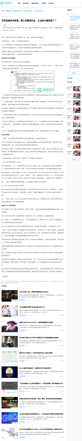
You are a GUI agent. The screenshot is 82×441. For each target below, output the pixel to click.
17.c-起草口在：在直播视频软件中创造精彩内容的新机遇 (75, 27)
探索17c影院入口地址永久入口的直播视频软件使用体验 (75, 18)
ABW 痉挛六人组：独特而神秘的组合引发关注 (33, 292)
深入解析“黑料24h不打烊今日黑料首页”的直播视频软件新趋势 (38, 337)
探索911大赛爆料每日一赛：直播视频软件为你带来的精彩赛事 (75, 56)
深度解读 (43, 3)
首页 (19, 3)
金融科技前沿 (35, 3)
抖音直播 (5, 276)
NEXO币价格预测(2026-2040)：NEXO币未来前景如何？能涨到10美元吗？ (41, 429)
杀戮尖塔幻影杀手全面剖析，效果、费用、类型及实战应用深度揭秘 (40, 399)
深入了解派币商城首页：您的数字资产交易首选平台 (35, 368)
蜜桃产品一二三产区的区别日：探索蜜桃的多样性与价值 (75, 47)
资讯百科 (51, 3)
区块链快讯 (26, 3)
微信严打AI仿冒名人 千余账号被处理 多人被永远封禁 (36, 353)
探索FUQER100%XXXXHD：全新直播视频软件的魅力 (36, 322)
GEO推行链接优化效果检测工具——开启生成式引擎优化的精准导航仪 (41, 414)
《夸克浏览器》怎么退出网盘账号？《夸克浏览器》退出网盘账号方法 (41, 383)
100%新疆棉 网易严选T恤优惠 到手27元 (31, 307)
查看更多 (74, 73)
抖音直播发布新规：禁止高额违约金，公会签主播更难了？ (28, 11)
